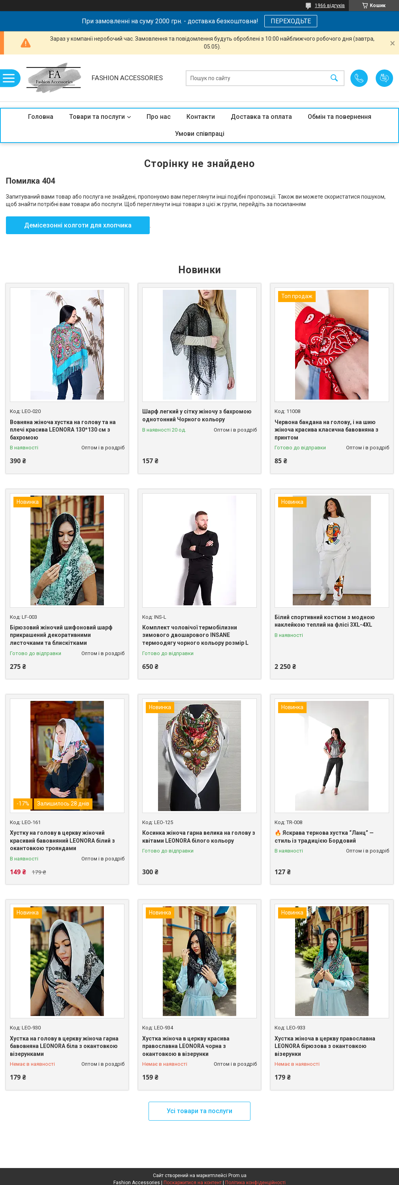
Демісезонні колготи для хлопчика (78, 225)
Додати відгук (384, 78)
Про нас (159, 116)
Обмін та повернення (339, 116)
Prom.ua (237, 1175)
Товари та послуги (97, 116)
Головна (40, 116)
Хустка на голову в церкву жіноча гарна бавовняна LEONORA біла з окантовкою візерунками (64, 1046)
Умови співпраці (199, 133)
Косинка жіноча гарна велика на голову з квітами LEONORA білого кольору (198, 837)
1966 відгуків (330, 5)
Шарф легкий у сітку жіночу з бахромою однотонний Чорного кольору (197, 415)
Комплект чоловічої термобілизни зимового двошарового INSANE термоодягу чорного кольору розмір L (195, 635)
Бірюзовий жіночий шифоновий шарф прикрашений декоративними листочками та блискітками (61, 635)
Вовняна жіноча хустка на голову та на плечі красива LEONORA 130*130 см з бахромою (63, 430)
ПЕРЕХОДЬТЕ (291, 21)
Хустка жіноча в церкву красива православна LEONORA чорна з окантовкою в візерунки (186, 1046)
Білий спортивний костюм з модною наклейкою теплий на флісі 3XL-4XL (325, 621)
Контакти (200, 116)
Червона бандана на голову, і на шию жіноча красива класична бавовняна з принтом (326, 430)
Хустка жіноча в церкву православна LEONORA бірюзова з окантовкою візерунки (325, 1046)
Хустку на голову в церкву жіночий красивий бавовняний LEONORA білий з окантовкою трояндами (62, 840)
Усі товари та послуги (199, 1111)
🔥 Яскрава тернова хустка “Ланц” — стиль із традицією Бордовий (324, 837)
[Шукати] (334, 78)
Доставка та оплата (261, 116)
